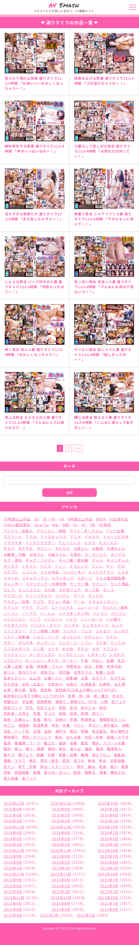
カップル (118, 554)
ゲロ (121, 566)
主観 (110, 660)
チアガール (13, 595)
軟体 (91, 760)
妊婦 (71, 695)
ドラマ (27, 607)
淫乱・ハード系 (16, 731)
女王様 (119, 684)
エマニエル (108, 542)
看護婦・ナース (27, 743)
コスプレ (11, 572)
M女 (55, 524)
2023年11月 (61, 850)
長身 (102, 766)
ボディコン (93, 636)
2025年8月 (61, 809)
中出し (97, 660)
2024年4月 (109, 838)
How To (41, 524)
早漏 (73, 719)
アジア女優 (115, 530)
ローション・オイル (41, 660)
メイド (53, 648)
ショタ (122, 572)
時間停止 (88, 719)
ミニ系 (38, 648)
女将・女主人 (33, 684)
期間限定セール (112, 719)
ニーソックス (62, 607)
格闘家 (23, 725)
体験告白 (73, 666)
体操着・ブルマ (50, 666)
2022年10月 (108, 874)
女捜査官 (88, 684)
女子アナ (99, 678)
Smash (64, 5)
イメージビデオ (116, 536)
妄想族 (46, 689)
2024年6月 (13, 838)
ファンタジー (15, 630)
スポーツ (84, 578)
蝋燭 (84, 754)
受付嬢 (64, 672)
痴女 (59, 737)
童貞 (84, 743)
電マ (113, 766)
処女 (88, 666)
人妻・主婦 (13, 666)
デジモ (38, 601)
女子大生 (117, 678)
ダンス (108, 589)
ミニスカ (117, 642)
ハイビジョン (14, 619)
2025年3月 (13, 820)
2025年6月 (13, 815)
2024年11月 (61, 826)
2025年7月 (109, 809)
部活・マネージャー (56, 766)
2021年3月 (13, 915)
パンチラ (71, 625)
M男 (66, 524)
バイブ (34, 619)
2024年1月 (109, 844)
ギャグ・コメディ (40, 560)
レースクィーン (71, 654)
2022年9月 (13, 879)
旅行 (48, 719)
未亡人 (9, 725)
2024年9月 (13, 832)
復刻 (103, 707)
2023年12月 (14, 850)
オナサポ (25, 548)
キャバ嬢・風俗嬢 (73, 560)
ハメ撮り (113, 619)
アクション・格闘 (51, 530)
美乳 (62, 748)
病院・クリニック (36, 737)
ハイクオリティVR (74, 613)
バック (71, 619)
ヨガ (95, 648)
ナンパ (41, 607)
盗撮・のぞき (117, 737)
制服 (99, 666)
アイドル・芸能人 (18, 530)
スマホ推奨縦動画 (110, 578)
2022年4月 (109, 885)
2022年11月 (61, 874)
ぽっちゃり (71, 636)
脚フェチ (25, 754)
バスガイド (53, 619)
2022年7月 (109, 879)
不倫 (84, 660)
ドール (79, 601)
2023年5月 (61, 862)
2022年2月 (61, 891)
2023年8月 (61, 856)
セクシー (99, 583)
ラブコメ (110, 648)
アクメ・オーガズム (86, 530)
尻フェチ (118, 701)
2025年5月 (61, 815)
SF (83, 524)
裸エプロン (101, 754)
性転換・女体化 (16, 713)
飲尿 (77, 772)
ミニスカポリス (16, 648)
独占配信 (99, 731)
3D (36, 519)
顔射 (7, 772)
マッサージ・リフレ (75, 642)
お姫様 (97, 548)
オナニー (44, 548)
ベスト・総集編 (16, 636)
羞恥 (88, 748)
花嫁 (51, 754)
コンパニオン (73, 572)
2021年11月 (61, 897)
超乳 (66, 760)
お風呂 (75, 554)
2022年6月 (13, 885)
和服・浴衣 (105, 672)
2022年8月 (61, 879)
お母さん (36, 554)
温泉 (48, 731)
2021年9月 (13, 903)
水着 (66, 725)
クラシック (79, 566)
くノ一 (60, 566)
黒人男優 (11, 778)
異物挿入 (11, 737)
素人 (18, 748)
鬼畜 (103, 772)
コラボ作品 (50, 572)
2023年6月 (13, 862)
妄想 (33, 689)
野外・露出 (86, 766)
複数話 (119, 754)
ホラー (9, 642)
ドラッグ (11, 607)
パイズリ (100, 613)
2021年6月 (13, 909)
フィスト (70, 630)
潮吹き (60, 731)
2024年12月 (14, 826)
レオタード (96, 654)
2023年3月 (13, 868)
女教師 (104, 684)
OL (75, 524)
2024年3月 (13, 844)
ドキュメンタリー (103, 601)
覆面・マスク (14, 760)
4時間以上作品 (80, 519)
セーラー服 (79, 583)
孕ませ (117, 695)
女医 (84, 678)
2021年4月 (109, 909)
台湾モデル (83, 672)
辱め (102, 760)
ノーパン (11, 613)
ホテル (111, 636)
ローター (69, 660)
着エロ (49, 743)
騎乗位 (90, 772)
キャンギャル (118, 560)
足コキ (79, 760)
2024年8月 (61, 832)
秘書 (73, 743)
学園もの (11, 701)
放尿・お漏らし (16, 719)
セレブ (9, 589)
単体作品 (114, 666)
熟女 (73, 731)
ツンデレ (62, 595)
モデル (82, 648)
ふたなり (103, 630)
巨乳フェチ (46, 707)
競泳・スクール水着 (108, 743)
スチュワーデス (35, 578)
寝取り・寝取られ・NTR (76, 701)
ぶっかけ (121, 630)
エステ (89, 542)
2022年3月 (13, 891)
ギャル (97, 560)
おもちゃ (62, 548)
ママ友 (101, 642)
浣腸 (125, 725)
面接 (124, 766)
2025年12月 (14, 803)
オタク (9, 548)
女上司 (34, 678)
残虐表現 (40, 725)
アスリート (13, 536)
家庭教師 (44, 701)
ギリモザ (11, 566)
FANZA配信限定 (17, 524)
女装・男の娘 (15, 689)
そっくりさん (29, 589)
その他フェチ (70, 589)
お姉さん (81, 548)
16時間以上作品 (17, 519)
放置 (37, 719)
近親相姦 (117, 760)
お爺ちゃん (57, 554)
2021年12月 (14, 897)
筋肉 (7, 748)
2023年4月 (109, 862)
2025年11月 (61, 803)
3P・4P (49, 519)
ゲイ (110, 566)
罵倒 (51, 748)
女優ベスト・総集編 (60, 678)
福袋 (62, 743)
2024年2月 (61, 844)
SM (92, 524)
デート (79, 595)
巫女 (73, 707)
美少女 (75, 748)
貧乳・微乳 (49, 760)
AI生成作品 (119, 519)
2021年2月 (49, 915)
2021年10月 (108, 897)
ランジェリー (15, 654)
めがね (67, 648)
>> (78, 448)
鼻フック (29, 778)
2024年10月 (108, 826)
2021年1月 (86, 915)
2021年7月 (109, 903)
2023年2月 (61, 868)
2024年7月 (109, 832)
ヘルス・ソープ (46, 636)
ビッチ (117, 625)
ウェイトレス (69, 542)
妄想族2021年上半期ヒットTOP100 (85, 689)
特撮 (84, 731)
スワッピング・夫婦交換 (46, 583)
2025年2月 (61, 820)
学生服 (27, 701)
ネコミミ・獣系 (115, 607)
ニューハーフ (87, 607)
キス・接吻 (13, 560)
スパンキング (63, 578)
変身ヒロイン (14, 678)
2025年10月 (108, 803)
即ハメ (9, 672)
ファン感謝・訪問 (44, 630)
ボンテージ (46, 642)
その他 (49, 589)
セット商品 (120, 583)
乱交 (121, 660)
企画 (29, 666)
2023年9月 (13, 856)
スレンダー (13, 583)
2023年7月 (109, 856)
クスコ (45, 566)
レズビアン (13, 660)
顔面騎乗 (22, 772)
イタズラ (92, 536)
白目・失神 (94, 737)
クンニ (97, 566)
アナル (31, 536)
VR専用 (105, 524)
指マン (97, 713)
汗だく (79, 725)
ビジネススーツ (95, 625)
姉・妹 (84, 695)
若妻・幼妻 (68, 754)
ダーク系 (92, 589)
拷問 (84, 713)
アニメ (75, 536)
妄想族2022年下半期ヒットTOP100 (34, 695)
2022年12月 (14, 874)
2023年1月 (109, 868)
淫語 (37, 731)
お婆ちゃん (116, 548)
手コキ (49, 713)
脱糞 (40, 754)
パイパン (118, 613)
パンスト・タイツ (45, 625)
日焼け (60, 719)
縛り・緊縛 (35, 748)
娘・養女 (101, 695)
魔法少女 (117, 772)
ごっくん (29, 572)
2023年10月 (108, 850)
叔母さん (48, 672)
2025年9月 (13, 809)
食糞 (37, 772)
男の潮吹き (119, 731)
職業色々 (114, 748)
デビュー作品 (59, 601)
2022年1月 (109, 891)
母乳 (55, 725)
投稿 (62, 713)
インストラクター (40, 542)
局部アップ (13, 707)
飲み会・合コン (57, 772)
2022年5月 (61, 885)
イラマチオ (13, 542)
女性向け (55, 684)
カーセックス (96, 554)
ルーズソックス (42, 654)
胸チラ (9, 754)
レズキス (117, 654)
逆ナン (9, 766)
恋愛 (37, 713)
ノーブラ (29, 613)
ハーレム (47, 613)
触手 (33, 760)
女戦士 (71, 684)
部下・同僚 (27, 766)
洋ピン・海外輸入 (103, 725)
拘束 (73, 713)
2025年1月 (109, 820)
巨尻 (62, 707)
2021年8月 (61, 903)
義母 (99, 748)
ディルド (95, 595)
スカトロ (11, 578)
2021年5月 (61, 909)
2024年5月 (61, 838)
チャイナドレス (39, 595)
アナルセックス (53, 536)
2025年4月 (109, 815)
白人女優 (73, 737)
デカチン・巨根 (16, 601)
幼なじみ (88, 707)
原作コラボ (27, 672)
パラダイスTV (15, 625)
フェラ (86, 630)
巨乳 (29, 707)
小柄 (104, 701)
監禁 (7, 743)
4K (61, 519)
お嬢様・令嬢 (15, 554)
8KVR (101, 519)
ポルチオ (25, 642)
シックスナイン (101, 572)
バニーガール (91, 619)
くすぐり (29, 566)
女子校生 (11, 684)
